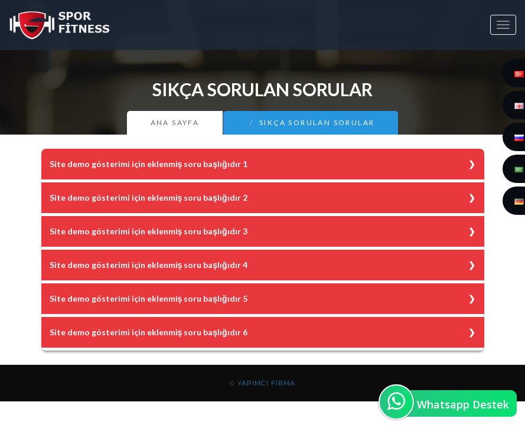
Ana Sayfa (175, 122)
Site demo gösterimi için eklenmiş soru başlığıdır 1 (148, 164)
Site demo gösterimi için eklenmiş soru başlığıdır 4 (148, 265)
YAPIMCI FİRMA (266, 383)
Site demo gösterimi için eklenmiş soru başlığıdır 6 (148, 332)
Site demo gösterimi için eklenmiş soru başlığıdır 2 (148, 197)
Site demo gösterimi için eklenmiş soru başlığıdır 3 (148, 231)
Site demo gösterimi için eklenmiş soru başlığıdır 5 (148, 298)
